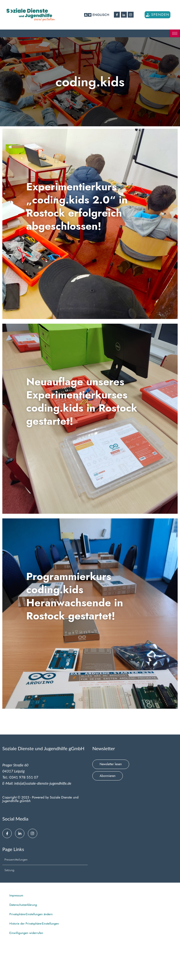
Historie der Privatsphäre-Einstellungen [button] (34, 923)
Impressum (16, 895)
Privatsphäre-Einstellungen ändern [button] (31, 914)
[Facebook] (117, 15)
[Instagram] (131, 15)
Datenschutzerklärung (23, 905)
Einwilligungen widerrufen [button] (26, 933)
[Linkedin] (124, 15)
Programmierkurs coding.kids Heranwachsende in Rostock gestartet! (82, 595)
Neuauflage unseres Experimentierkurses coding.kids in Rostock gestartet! (90, 400)
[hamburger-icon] (174, 33)
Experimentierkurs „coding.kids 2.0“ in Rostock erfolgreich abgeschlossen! (85, 205)
